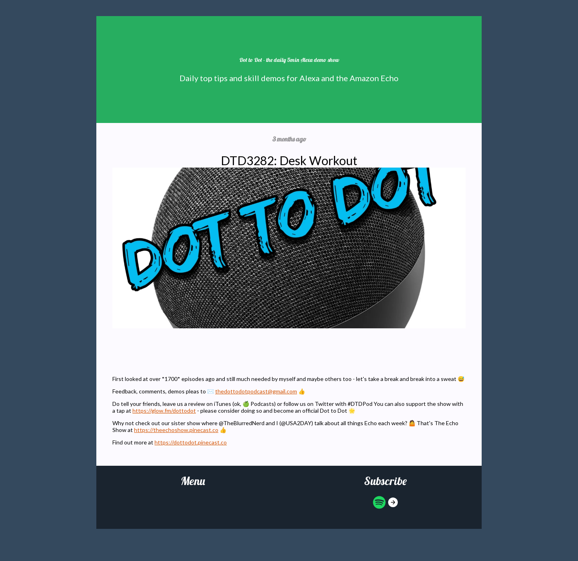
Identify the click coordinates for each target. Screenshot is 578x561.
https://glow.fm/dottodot (164, 410)
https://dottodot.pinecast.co (191, 442)
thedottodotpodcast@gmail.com (256, 391)
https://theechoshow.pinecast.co (176, 429)
